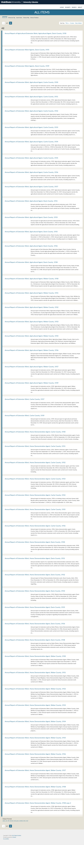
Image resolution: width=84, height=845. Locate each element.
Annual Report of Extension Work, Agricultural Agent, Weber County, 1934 (31, 336)
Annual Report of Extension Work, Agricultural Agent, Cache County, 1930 (31, 82)
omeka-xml (22, 821)
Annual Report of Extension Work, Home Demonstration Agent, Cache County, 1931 (35, 446)
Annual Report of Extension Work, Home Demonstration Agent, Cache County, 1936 (35, 526)
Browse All (4, 17)
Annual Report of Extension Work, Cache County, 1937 (24, 399)
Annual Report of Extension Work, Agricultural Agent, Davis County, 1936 (31, 246)
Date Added (78, 23)
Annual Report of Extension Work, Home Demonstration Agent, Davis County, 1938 (35, 640)
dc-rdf (7, 821)
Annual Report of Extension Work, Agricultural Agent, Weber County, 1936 (31, 350)
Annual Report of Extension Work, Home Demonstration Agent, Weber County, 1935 (35, 738)
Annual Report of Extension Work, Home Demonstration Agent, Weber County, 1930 (35, 656)
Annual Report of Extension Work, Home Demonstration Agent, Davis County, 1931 (35, 558)
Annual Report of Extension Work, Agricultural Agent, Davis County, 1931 (31, 201)
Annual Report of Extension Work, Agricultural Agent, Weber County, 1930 (31, 279)
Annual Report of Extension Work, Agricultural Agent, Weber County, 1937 (31, 367)
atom (4, 821)
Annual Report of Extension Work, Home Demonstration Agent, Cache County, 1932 (35, 462)
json (17, 821)
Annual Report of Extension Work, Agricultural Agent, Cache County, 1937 (31, 186)
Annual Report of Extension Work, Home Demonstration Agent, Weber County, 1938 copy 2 (38, 803)
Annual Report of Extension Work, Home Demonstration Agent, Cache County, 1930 (35, 432)
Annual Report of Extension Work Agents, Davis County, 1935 (27, 50)
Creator (72, 23)
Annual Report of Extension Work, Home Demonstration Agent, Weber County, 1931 (35, 672)
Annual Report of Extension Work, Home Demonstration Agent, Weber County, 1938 (35, 787)
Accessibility (6, 839)
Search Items (19, 17)
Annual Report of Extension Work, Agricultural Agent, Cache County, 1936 (31, 172)
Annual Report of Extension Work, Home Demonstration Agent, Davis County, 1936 (35, 624)
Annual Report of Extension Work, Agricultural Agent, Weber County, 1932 (31, 307)
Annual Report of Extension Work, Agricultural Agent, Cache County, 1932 (31, 111)
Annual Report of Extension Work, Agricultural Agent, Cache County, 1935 (31, 158)
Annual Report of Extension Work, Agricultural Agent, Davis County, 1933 (31, 217)
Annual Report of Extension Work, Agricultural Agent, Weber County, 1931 (31, 293)
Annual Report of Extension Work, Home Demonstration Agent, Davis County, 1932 (35, 575)
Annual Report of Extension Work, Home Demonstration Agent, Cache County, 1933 (35, 479)
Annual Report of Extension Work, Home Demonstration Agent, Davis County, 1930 (35, 542)
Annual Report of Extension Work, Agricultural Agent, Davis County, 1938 (31, 262)
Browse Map (26, 17)
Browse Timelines (34, 17)
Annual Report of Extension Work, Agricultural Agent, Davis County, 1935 (31, 232)
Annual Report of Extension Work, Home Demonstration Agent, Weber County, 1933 (35, 705)
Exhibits (67, 7)
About (80, 7)
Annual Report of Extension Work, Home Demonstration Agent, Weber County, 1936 (35, 754)
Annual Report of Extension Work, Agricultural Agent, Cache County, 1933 (31, 127)
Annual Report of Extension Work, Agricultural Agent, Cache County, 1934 (31, 142)
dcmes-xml (13, 821)
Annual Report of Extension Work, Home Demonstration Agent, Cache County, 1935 (35, 509)
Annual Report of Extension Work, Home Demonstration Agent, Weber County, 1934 (35, 721)
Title (66, 23)
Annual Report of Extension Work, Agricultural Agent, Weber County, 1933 (31, 321)
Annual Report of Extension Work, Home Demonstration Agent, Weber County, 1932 (35, 689)
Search (74, 7)
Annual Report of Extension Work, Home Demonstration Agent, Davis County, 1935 (35, 607)
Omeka (14, 837)
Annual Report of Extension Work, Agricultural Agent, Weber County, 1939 (31, 383)
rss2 (27, 821)
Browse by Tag (11, 17)
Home (62, 7)
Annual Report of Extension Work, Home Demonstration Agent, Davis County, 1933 (35, 591)
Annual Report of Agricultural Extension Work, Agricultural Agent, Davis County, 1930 (35, 33)
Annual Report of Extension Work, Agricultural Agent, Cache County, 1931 (31, 97)
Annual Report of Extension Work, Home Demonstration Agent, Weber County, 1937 (35, 770)
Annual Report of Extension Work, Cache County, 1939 (24, 415)
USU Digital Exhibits (16, 835)
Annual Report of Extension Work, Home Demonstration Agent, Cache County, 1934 (35, 495)
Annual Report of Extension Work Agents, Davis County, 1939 (27, 66)
